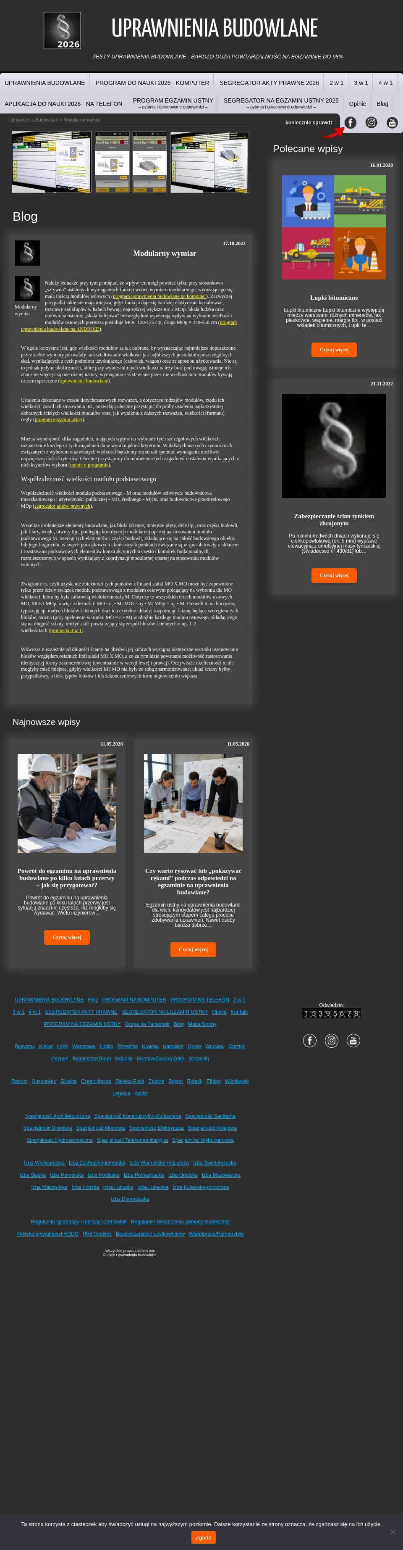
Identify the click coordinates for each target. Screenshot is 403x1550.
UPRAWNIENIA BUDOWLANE (45, 82)
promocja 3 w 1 (66, 630)
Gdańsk (123, 1059)
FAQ (93, 1000)
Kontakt (239, 1012)
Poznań (59, 1059)
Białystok (25, 1046)
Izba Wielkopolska (44, 1163)
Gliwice (68, 1081)
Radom (19, 1081)
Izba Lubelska (152, 1187)
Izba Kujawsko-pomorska (201, 1187)
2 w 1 (336, 82)
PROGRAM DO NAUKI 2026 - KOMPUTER (152, 82)
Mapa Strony (202, 1024)
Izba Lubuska (118, 1187)
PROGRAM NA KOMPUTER (134, 1000)
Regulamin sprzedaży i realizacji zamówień (79, 1222)
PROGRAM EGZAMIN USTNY (173, 103)
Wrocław (215, 1046)
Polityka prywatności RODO (47, 1234)
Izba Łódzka (85, 1187)
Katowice (173, 1046)
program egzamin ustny (58, 419)
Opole (194, 1046)
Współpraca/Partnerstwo (216, 1234)
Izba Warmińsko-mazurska (159, 1163)
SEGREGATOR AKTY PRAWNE (81, 1012)
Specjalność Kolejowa (212, 1128)
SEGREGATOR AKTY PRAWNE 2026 (269, 82)
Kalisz (141, 1094)
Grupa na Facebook (147, 1024)
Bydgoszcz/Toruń (92, 1059)
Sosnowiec (44, 1081)
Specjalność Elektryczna (156, 1128)
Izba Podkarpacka (144, 1175)
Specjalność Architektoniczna (57, 1116)
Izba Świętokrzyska (214, 1163)
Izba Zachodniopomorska (97, 1163)
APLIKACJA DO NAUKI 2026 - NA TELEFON (64, 103)
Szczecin (199, 1059)
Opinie (357, 103)
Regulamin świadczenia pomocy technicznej (180, 1222)
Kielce (46, 1046)
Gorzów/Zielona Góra (161, 1059)
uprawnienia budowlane (84, 381)
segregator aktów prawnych (62, 506)
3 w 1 (361, 82)
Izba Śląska (33, 1175)
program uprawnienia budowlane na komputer (159, 296)
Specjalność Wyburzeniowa (203, 1140)
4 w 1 (386, 82)
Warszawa (84, 1046)
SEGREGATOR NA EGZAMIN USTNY (165, 1012)
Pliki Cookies (97, 1234)
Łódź (62, 1046)
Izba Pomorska (67, 1175)
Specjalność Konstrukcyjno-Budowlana (137, 1116)
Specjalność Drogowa (48, 1128)
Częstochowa (96, 1081)
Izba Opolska (183, 1175)
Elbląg (213, 1081)
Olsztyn (237, 1046)
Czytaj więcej (66, 937)
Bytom (175, 1081)
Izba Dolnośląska (130, 1199)
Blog (382, 103)
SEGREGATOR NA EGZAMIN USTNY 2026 (281, 103)
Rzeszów (128, 1046)
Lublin (106, 1046)
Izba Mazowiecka (221, 1175)
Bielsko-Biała (129, 1081)
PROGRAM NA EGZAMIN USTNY (82, 1024)
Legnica (121, 1094)
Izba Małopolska (49, 1187)
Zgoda (204, 1537)
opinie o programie (89, 465)
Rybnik (194, 1081)
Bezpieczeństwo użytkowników (150, 1234)
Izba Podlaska (103, 1175)
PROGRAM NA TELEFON (199, 1000)
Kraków (150, 1046)
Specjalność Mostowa (100, 1128)
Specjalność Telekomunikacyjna (132, 1140)
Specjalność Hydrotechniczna (59, 1140)
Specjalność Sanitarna (210, 1116)
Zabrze (156, 1081)
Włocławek (237, 1081)
